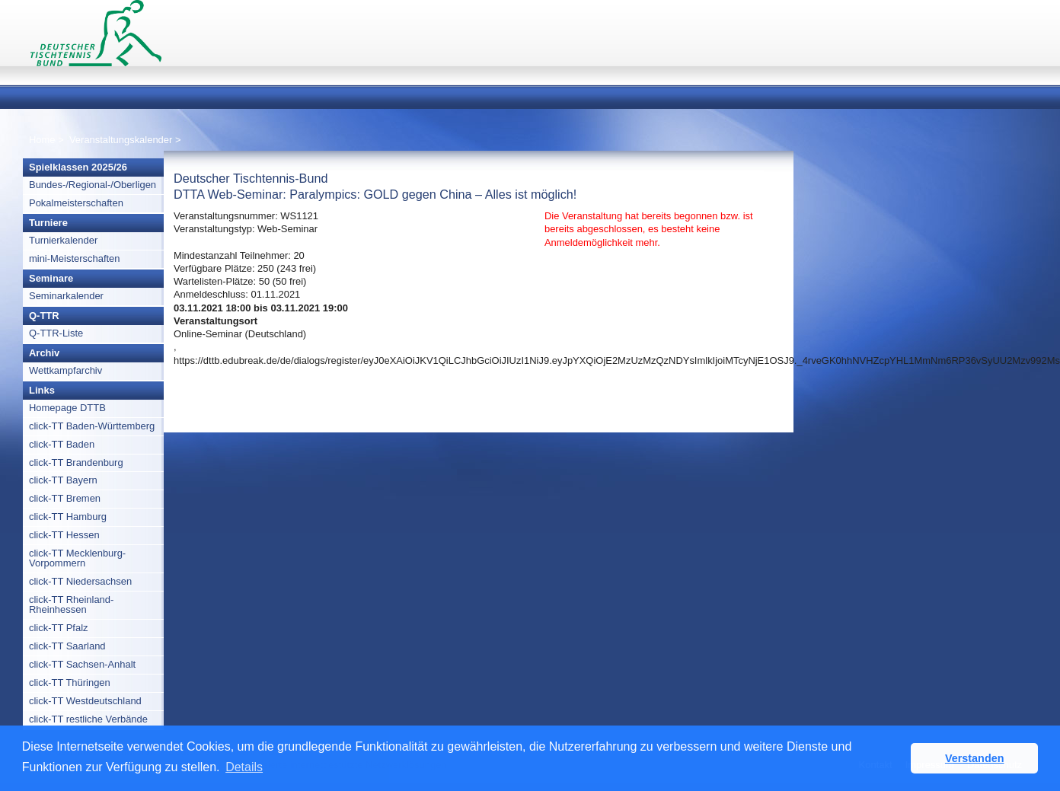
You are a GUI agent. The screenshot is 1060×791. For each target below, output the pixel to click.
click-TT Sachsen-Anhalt (82, 664)
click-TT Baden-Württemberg (92, 426)
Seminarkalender (66, 295)
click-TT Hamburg (68, 516)
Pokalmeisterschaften (76, 203)
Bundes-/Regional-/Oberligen (92, 184)
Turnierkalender (63, 240)
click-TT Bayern (63, 480)
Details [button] (244, 767)
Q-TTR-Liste (56, 333)
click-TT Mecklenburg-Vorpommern (77, 558)
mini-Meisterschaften (74, 258)
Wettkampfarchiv (65, 370)
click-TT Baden (61, 444)
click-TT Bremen (65, 498)
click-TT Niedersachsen (80, 581)
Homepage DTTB (67, 407)
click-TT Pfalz (58, 627)
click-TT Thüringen (69, 682)
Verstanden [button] (974, 758)
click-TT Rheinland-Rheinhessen (71, 604)
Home (42, 139)
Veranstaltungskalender (120, 139)
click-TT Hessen (64, 535)
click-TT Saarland (67, 646)
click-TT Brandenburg (76, 462)
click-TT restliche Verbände (88, 719)
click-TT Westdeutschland (85, 700)
